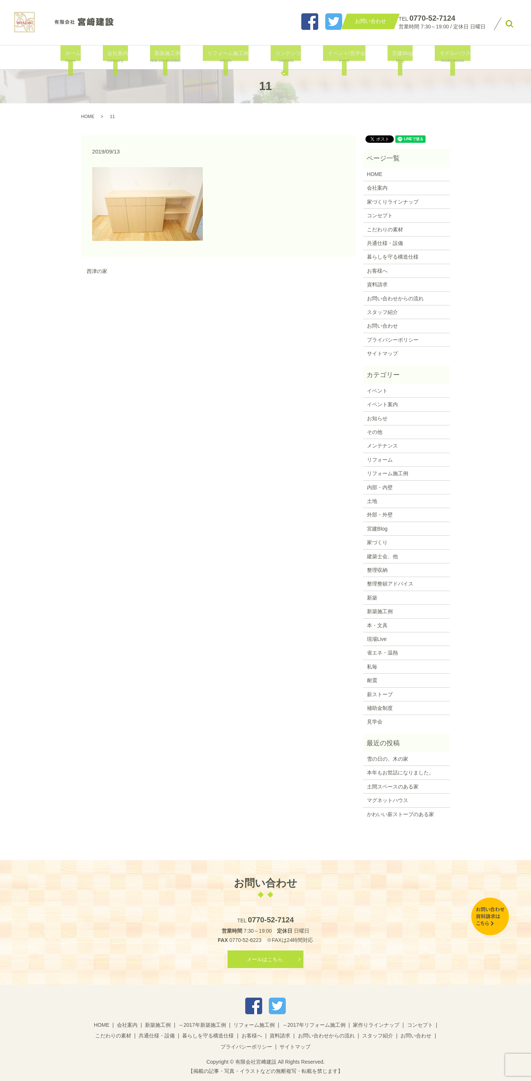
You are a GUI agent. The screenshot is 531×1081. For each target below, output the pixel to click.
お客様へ (377, 271)
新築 (372, 598)
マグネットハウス (387, 800)
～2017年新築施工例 (202, 1025)
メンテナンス (382, 446)
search (509, 24)
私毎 (372, 667)
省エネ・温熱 (382, 653)
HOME (87, 116)
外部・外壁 (380, 515)
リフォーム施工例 (227, 56)
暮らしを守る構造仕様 (393, 257)
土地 (372, 501)
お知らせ (377, 418)
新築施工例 (168, 56)
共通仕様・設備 (385, 243)
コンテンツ (285, 56)
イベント (377, 391)
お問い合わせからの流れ (395, 298)
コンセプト (380, 215)
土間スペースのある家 (393, 787)
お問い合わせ (382, 326)
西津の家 (97, 271)
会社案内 (119, 56)
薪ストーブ (380, 694)
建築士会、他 (382, 556)
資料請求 (377, 284)
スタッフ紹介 (382, 312)
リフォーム (380, 460)
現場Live (377, 639)
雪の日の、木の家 (387, 759)
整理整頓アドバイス (390, 584)
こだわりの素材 (385, 229)
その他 (374, 432)
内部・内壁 (380, 487)
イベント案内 (382, 404)
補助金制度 (380, 708)
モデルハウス (444, 56)
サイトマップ (382, 353)
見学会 (374, 722)
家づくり (377, 542)
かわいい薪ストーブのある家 (400, 814)
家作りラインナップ (376, 1025)
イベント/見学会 (342, 56)
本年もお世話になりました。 (400, 773)
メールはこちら (265, 959)
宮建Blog (395, 56)
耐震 (372, 680)
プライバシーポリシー (393, 340)
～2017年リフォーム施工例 (314, 1025)
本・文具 (377, 625)
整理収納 (377, 570)
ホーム (78, 56)
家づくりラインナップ (393, 202)
